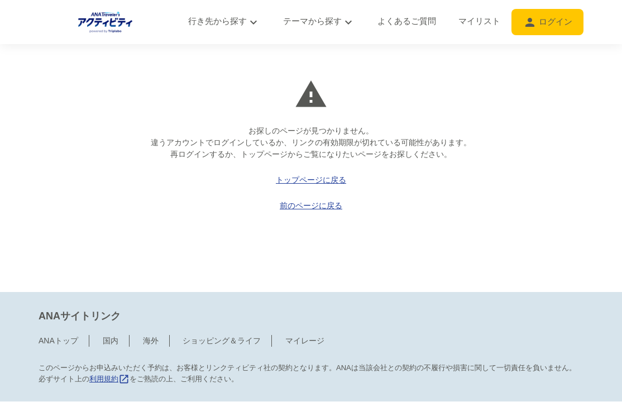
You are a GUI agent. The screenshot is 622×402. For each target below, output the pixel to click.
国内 (110, 293)
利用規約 (109, 332)
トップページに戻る (311, 179)
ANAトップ (58, 293)
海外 (151, 293)
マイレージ (304, 293)
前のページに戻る (311, 205)
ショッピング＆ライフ (222, 293)
